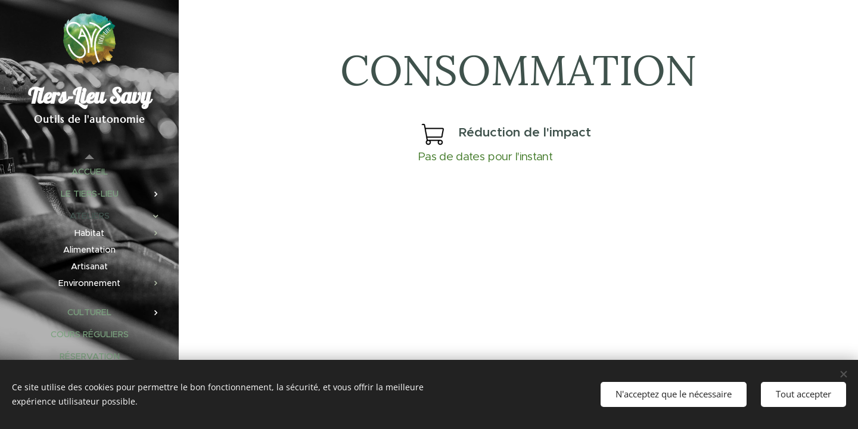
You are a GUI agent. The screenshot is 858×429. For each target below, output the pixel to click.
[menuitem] (89, 172)
